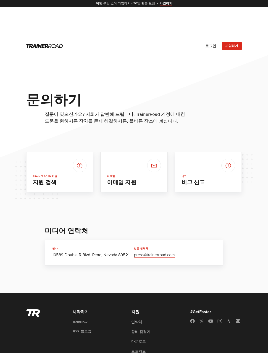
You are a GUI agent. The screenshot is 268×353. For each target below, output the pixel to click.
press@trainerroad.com (154, 205)
